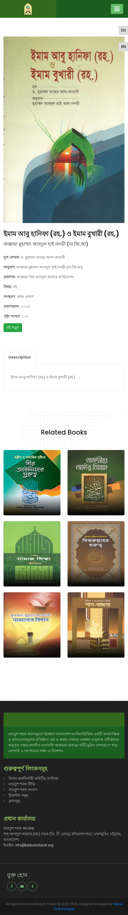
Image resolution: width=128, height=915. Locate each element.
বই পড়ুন (13, 327)
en (123, 30)
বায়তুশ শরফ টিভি (22, 784)
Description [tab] (19, 357)
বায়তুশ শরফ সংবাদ (23, 789)
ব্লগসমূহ (14, 801)
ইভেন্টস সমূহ (18, 795)
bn (123, 46)
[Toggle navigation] (117, 9)
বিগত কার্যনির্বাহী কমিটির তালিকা (34, 778)
